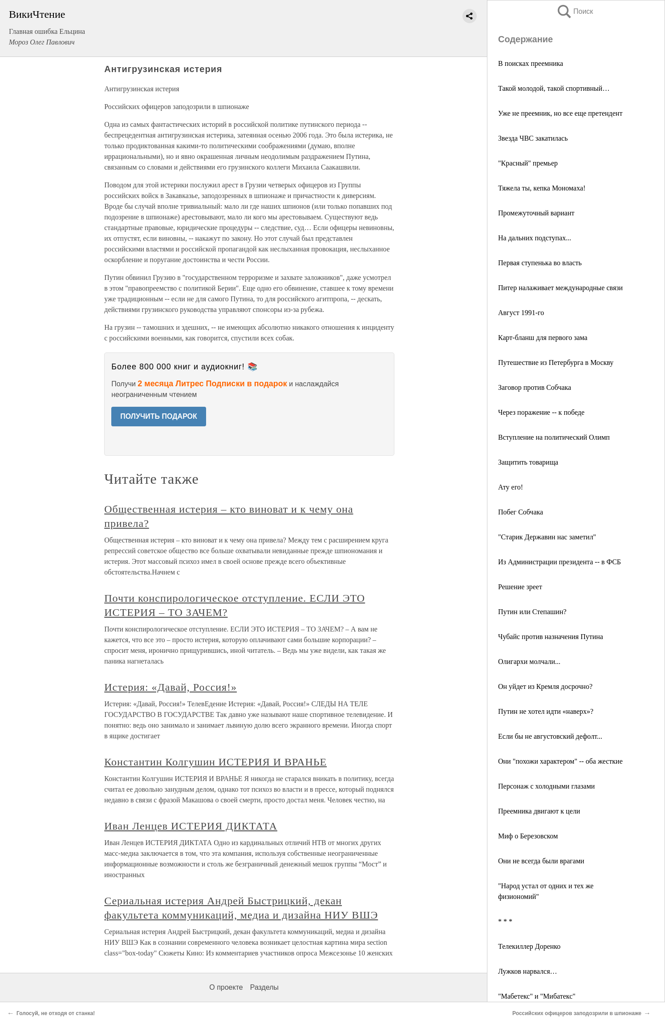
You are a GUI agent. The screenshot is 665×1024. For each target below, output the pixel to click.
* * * (505, 921)
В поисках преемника (530, 63)
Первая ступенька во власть (540, 263)
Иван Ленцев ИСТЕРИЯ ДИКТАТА (190, 826)
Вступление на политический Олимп (554, 437)
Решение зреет (520, 587)
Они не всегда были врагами (541, 861)
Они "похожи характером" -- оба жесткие (560, 761)
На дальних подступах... (534, 238)
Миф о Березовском (528, 836)
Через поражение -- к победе (541, 412)
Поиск (574, 11)
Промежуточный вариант (536, 213)
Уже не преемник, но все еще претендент (560, 113)
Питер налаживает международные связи (560, 287)
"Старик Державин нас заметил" (547, 537)
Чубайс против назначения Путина (550, 636)
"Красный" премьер (528, 163)
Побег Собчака (520, 512)
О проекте (226, 987)
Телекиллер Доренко (529, 946)
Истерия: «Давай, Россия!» (170, 687)
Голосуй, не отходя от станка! (55, 1013)
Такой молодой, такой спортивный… (553, 88)
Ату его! (510, 487)
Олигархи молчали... (529, 661)
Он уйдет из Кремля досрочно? (545, 686)
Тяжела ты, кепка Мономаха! (541, 188)
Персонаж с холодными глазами (546, 786)
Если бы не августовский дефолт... (550, 736)
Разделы (264, 987)
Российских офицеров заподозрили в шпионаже (576, 1013)
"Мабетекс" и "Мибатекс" (537, 996)
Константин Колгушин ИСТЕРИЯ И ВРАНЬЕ (215, 762)
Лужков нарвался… (527, 971)
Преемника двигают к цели (539, 811)
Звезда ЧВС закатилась (533, 138)
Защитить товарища (528, 462)
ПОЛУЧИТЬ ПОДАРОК (158, 416)
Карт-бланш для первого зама (543, 337)
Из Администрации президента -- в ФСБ (559, 562)
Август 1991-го (521, 312)
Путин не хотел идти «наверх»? (545, 711)
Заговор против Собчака (534, 387)
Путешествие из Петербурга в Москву (555, 362)
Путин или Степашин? (532, 611)
